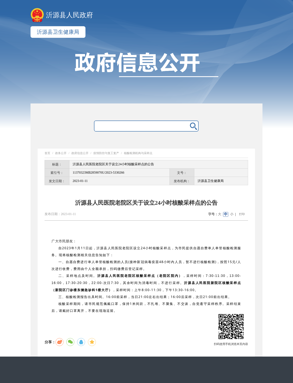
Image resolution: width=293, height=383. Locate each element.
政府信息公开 (80, 153)
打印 (242, 214)
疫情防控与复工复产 (106, 153)
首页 (47, 153)
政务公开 (61, 153)
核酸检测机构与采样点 (138, 153)
